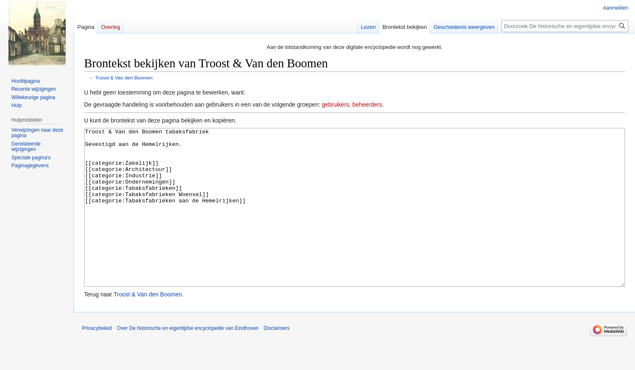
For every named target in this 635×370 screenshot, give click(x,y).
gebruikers (335, 104)
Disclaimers (276, 359)
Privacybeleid (97, 359)
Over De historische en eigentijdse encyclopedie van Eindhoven (188, 359)
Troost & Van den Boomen (124, 77)
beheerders (367, 104)
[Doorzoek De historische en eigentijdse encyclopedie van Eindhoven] (564, 26)
